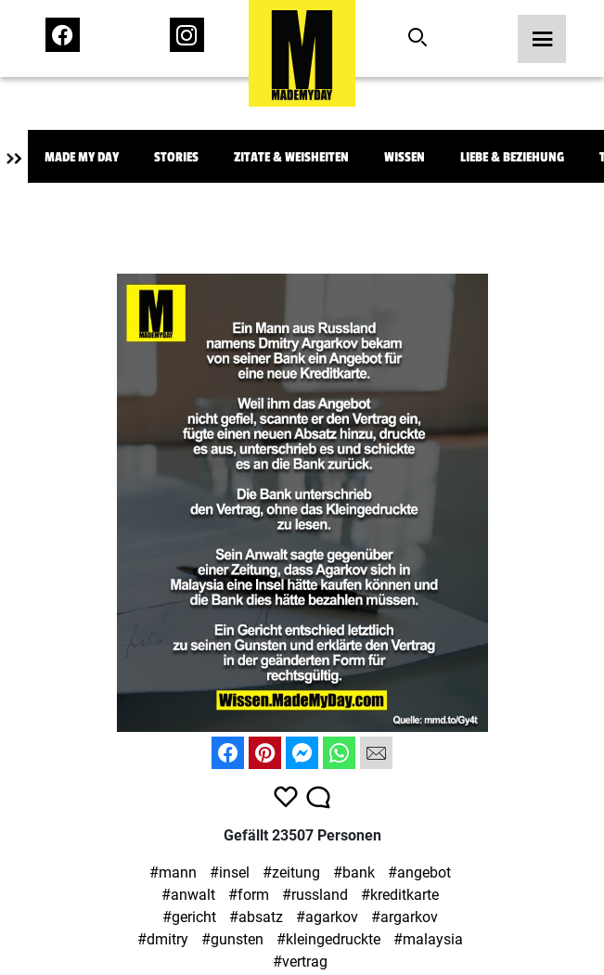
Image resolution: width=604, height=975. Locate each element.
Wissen (404, 157)
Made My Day (82, 157)
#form (248, 895)
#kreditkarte (400, 895)
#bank (354, 872)
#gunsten (232, 939)
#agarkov (327, 917)
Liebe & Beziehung (512, 157)
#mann (173, 872)
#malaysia (428, 939)
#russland (315, 895)
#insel (230, 872)
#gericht (189, 917)
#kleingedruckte (328, 939)
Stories (176, 157)
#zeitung (291, 872)
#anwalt (188, 895)
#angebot (419, 872)
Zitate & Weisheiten (291, 157)
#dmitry (162, 939)
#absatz (256, 917)
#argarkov (404, 917)
